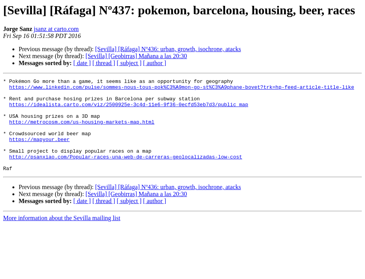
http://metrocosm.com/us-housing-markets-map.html (81, 130)
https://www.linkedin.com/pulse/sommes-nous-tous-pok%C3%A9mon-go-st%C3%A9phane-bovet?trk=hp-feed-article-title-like (181, 89)
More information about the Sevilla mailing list (61, 236)
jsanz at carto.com (56, 29)
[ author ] (154, 63)
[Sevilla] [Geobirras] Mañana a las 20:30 (136, 56)
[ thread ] (103, 63)
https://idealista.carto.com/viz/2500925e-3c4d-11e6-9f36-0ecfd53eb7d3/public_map (128, 110)
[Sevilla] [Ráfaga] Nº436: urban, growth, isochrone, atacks (168, 49)
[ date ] (82, 63)
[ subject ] (129, 63)
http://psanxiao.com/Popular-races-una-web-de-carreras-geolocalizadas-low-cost (125, 172)
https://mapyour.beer (39, 151)
